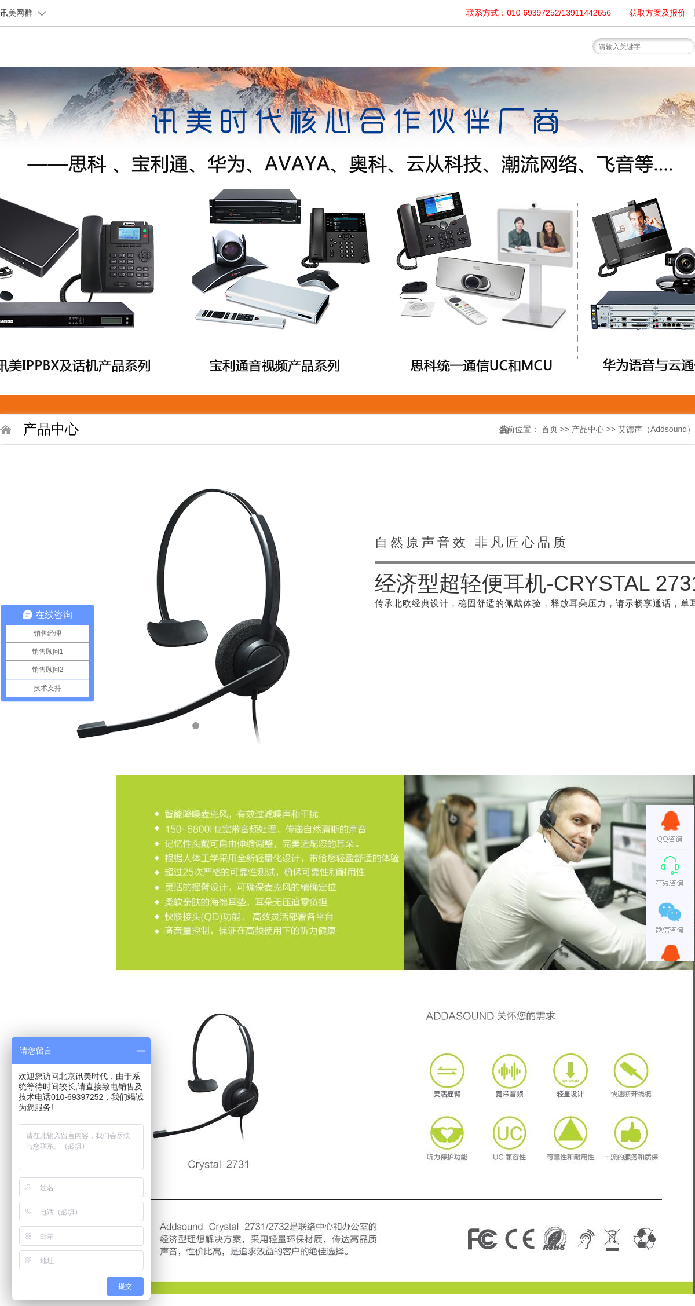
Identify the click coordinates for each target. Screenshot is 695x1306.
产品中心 (589, 429)
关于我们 (280, 74)
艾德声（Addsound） (656, 429)
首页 (229, 71)
